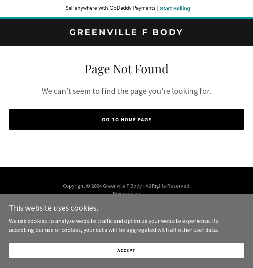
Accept (126, 250)
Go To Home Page (126, 119)
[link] (126, 32)
